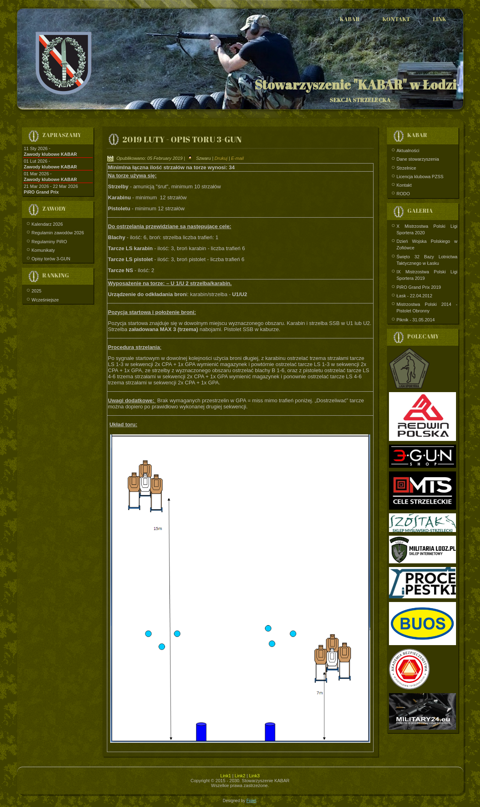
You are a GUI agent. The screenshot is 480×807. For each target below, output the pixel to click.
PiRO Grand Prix (41, 192)
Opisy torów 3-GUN (51, 258)
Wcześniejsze (45, 299)
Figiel (251, 800)
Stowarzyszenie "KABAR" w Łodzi (355, 84)
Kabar (350, 19)
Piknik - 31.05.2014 (416, 319)
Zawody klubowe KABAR (50, 154)
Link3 (254, 775)
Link (439, 19)
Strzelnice (406, 168)
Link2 (240, 775)
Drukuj (222, 158)
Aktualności (408, 150)
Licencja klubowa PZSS (420, 176)
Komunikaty (43, 250)
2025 (36, 290)
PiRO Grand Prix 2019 (419, 287)
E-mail (237, 158)
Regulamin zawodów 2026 (58, 232)
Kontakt (396, 19)
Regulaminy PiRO (49, 241)
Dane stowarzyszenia (418, 159)
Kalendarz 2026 (47, 224)
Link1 (225, 775)
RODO (403, 193)
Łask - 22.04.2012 (414, 295)
